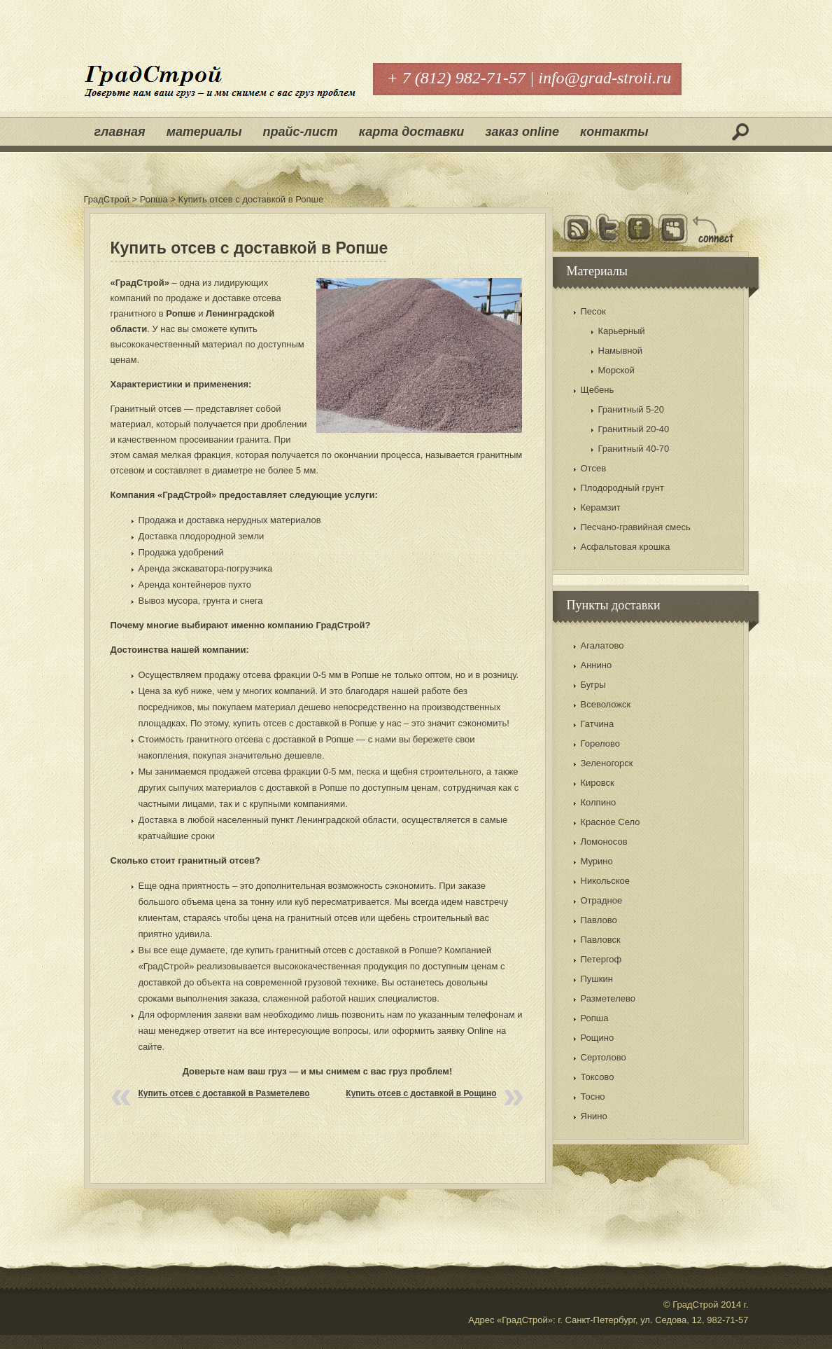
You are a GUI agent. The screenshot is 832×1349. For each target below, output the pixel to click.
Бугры (593, 684)
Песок (593, 311)
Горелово (600, 743)
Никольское (605, 881)
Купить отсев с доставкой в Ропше (249, 248)
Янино (594, 1116)
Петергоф (601, 959)
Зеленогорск (607, 763)
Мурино (597, 861)
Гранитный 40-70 (634, 448)
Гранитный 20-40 (634, 429)
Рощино (597, 1037)
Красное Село (610, 822)
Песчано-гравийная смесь (636, 527)
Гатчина (597, 724)
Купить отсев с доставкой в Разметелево (224, 1093)
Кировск (597, 782)
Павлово (599, 920)
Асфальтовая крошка (625, 546)
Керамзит (601, 507)
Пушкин (597, 979)
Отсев (594, 468)
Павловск (601, 939)
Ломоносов (604, 841)
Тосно (593, 1096)
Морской (616, 370)
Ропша (595, 1018)
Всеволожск (606, 704)
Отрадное (602, 900)
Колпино (598, 802)
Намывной (620, 350)
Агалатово (602, 645)
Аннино (596, 665)
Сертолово (603, 1057)
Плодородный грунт (622, 488)
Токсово (597, 1077)
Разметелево (608, 998)
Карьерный (621, 331)
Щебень (597, 390)
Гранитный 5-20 (631, 409)
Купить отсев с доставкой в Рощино (421, 1093)
